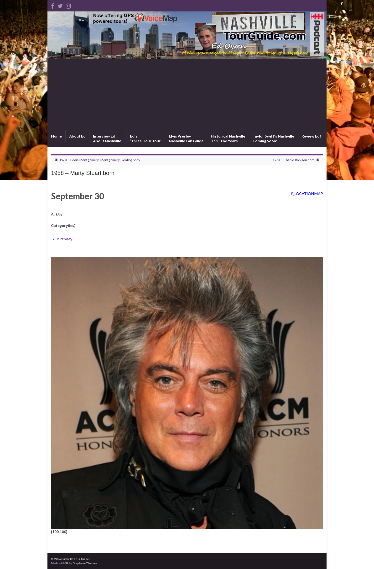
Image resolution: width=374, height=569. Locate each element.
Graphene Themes (85, 563)
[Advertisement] (187, 94)
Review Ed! (311, 136)
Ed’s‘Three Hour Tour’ (145, 138)
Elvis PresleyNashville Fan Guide (186, 138)
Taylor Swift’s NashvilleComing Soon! (273, 138)
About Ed (77, 136)
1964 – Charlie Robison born (294, 160)
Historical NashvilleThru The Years (228, 138)
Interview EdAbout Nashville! (108, 138)
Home (56, 136)
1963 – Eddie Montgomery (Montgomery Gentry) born (99, 160)
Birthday (65, 238)
